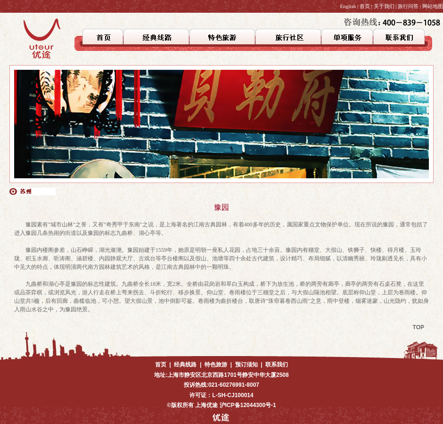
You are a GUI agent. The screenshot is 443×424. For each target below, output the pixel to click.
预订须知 (246, 364)
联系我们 (276, 364)
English (348, 6)
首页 (365, 6)
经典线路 (185, 364)
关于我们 (384, 6)
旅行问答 (408, 6)
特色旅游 (216, 364)
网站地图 (432, 6)
